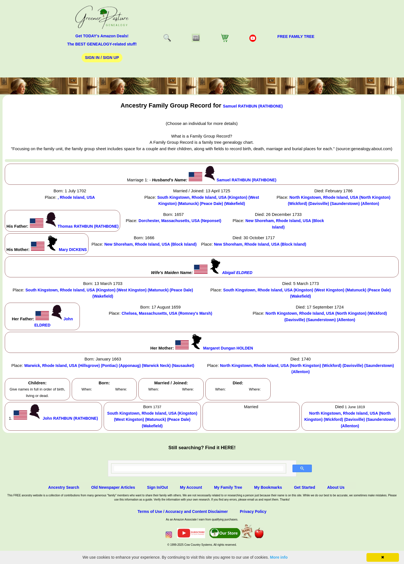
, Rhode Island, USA (76, 197)
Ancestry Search (63, 487)
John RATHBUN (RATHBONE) (70, 418)
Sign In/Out (157, 487)
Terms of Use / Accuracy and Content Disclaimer (183, 511)
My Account (191, 487)
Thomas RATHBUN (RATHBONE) (88, 226)
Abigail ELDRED (237, 272)
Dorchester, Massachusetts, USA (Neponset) (180, 220)
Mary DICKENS (73, 249)
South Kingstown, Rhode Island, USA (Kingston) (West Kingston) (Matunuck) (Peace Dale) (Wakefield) (152, 419)
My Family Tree (228, 487)
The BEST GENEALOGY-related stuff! (102, 44)
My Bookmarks (268, 487)
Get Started (304, 487)
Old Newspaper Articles (113, 487)
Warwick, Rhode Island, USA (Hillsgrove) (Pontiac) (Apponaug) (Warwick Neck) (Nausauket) (109, 365)
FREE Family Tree (295, 36)
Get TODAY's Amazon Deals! (102, 36)
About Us (336, 487)
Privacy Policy (253, 511)
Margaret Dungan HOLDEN (228, 348)
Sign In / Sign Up (102, 57)
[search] (199, 468)
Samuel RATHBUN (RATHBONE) (253, 106)
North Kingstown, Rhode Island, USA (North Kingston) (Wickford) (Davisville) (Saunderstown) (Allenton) (350, 419)
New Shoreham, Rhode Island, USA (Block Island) (150, 244)
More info (279, 557)
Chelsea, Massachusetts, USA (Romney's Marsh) (167, 313)
